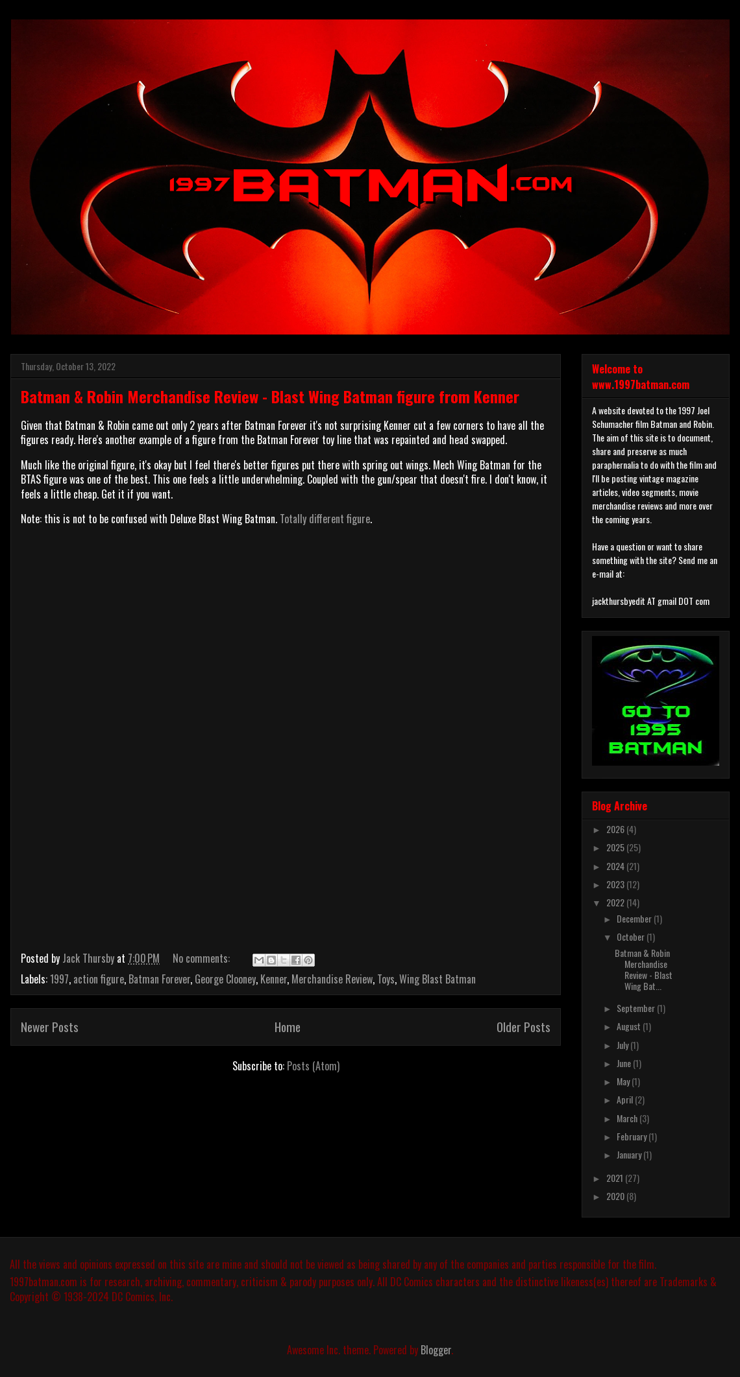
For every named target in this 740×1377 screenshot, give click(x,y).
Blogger (436, 1350)
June (625, 1063)
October (632, 936)
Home (288, 1026)
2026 (616, 829)
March (628, 1118)
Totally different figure (325, 518)
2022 (616, 902)
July (623, 1045)
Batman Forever (159, 979)
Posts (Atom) (313, 1066)
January (630, 1154)
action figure (98, 979)
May (624, 1081)
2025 (616, 847)
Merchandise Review (332, 979)
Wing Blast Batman (437, 979)
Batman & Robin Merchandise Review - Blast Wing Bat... (643, 969)
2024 (616, 866)
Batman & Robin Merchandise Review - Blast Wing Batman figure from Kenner (270, 396)
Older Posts (523, 1026)
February (632, 1136)
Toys (386, 979)
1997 (59, 979)
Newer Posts (50, 1026)
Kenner (273, 979)
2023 (616, 884)
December (635, 918)
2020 (616, 1196)
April (626, 1099)
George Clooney (225, 979)
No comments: (202, 958)
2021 (615, 1177)
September (637, 1008)
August (630, 1026)
